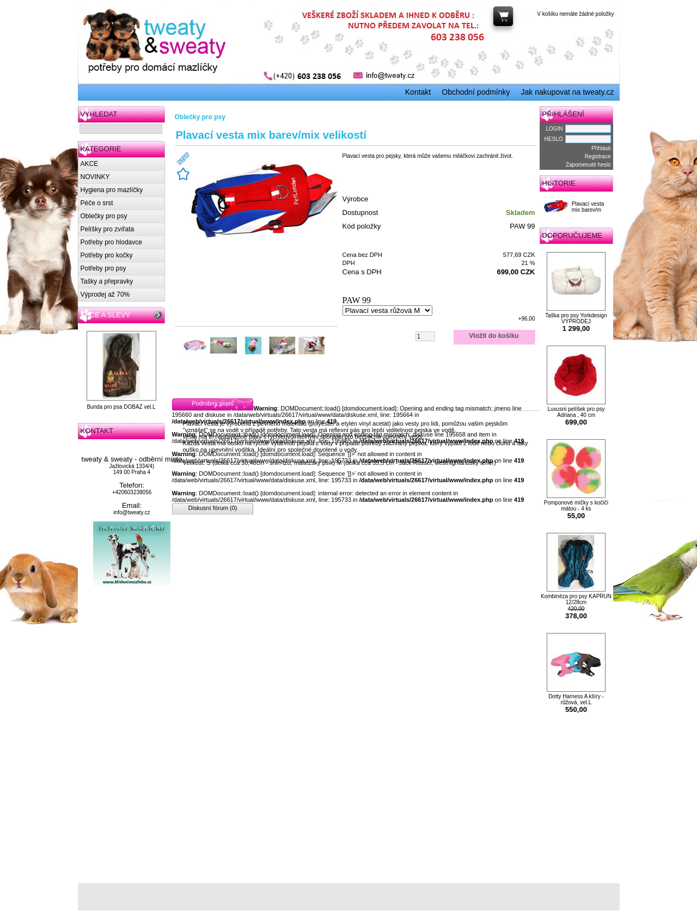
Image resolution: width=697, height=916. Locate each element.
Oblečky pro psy (104, 216)
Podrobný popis (212, 403)
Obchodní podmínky (476, 92)
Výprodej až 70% (105, 294)
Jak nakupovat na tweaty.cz (567, 92)
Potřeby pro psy (103, 268)
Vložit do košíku (493, 336)
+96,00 (526, 319)
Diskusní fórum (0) (212, 508)
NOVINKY (95, 177)
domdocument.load (369, 408)
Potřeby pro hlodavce (111, 242)
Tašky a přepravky (107, 281)
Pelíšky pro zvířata (107, 229)
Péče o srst (97, 203)
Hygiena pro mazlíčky (112, 190)
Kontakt (418, 92)
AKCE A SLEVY (106, 315)
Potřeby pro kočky (107, 255)
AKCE (90, 164)
